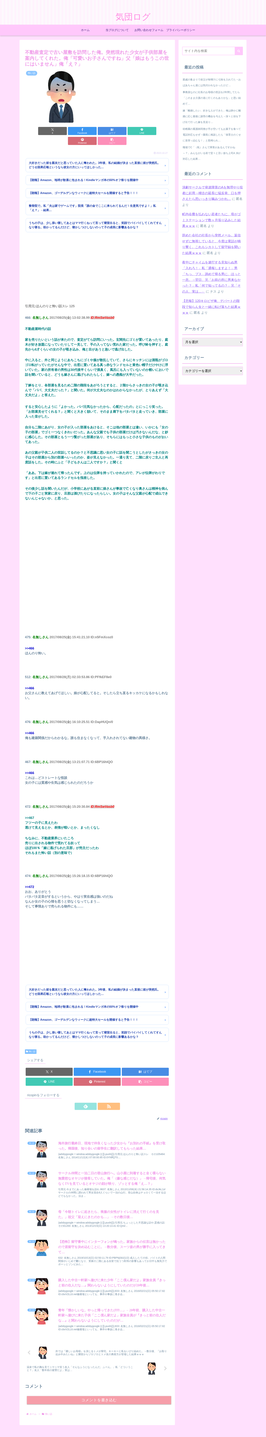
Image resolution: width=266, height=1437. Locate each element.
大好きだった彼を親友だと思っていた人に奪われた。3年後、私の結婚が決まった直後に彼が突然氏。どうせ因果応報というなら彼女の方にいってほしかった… (94, 155)
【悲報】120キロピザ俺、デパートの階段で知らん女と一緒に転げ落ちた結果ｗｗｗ (211, 306)
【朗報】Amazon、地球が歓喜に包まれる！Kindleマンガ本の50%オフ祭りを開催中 (83, 170)
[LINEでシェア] (109, 131)
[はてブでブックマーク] (85, 131)
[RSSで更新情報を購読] (101, 1096)
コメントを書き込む (99, 1392)
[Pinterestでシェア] (133, 131)
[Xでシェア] (36, 131)
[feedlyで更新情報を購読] (93, 1096)
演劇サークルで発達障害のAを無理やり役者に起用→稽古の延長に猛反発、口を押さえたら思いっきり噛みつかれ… (212, 193)
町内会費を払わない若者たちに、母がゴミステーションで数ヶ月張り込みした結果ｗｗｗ (211, 220)
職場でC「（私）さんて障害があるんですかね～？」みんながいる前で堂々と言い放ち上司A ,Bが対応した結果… (212, 153)
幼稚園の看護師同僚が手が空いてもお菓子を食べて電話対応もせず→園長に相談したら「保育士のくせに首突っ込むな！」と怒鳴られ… (212, 134)
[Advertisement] (97, 263)
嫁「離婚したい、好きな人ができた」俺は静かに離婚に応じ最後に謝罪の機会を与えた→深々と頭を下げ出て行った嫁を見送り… (212, 116)
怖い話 (30, 1041)
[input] (212, 51)
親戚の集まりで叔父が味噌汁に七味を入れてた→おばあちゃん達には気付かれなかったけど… (212, 82)
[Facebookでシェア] (60, 131)
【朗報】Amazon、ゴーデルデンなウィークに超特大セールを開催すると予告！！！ (83, 183)
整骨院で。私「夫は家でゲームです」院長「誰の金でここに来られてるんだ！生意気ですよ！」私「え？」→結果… (92, 198)
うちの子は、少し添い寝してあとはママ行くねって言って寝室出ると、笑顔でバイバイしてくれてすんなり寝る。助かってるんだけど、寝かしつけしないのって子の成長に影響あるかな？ (95, 215)
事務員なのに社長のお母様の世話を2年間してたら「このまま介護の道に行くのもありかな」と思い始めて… (212, 98)
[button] (158, 131)
